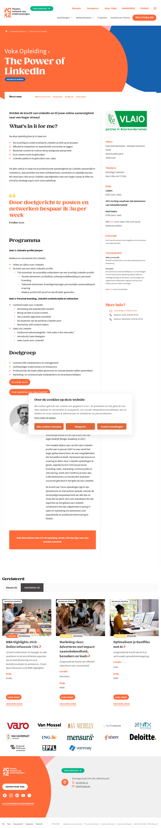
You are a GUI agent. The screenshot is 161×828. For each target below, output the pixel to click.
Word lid (39, 824)
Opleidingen (63, 17)
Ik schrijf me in (20, 382)
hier (112, 221)
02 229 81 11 (80, 782)
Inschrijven (14, 703)
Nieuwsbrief (18, 824)
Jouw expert (81, 97)
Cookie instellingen (124, 824)
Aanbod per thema (120, 17)
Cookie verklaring (107, 824)
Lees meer (14, 697)
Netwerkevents (83, 17)
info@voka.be (81, 786)
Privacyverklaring (91, 824)
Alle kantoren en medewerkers (18, 803)
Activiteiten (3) (32, 587)
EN (3, 824)
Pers (9, 824)
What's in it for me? (43, 97)
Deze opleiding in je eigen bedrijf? (30, 392)
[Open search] (155, 8)
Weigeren (80, 426)
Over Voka (111, 8)
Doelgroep (69, 97)
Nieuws (76, 8)
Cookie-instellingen (112, 426)
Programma (58, 97)
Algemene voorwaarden (72, 824)
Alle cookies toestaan (49, 426)
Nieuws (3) (11, 587)
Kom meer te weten (45, 417)
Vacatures (92, 8)
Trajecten (102, 17)
